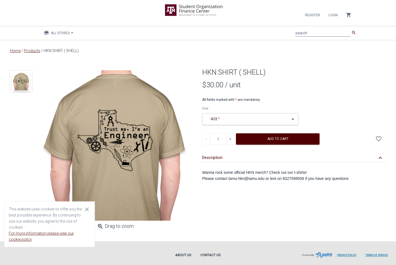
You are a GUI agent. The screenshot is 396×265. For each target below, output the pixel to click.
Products (32, 50)
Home (15, 50)
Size (205, 108)
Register (312, 15)
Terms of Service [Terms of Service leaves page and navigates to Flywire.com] (376, 255)
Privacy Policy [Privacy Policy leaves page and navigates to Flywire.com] (346, 255)
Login (333, 15)
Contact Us (210, 255)
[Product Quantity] (218, 139)
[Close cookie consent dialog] (87, 209)
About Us (183, 255)
